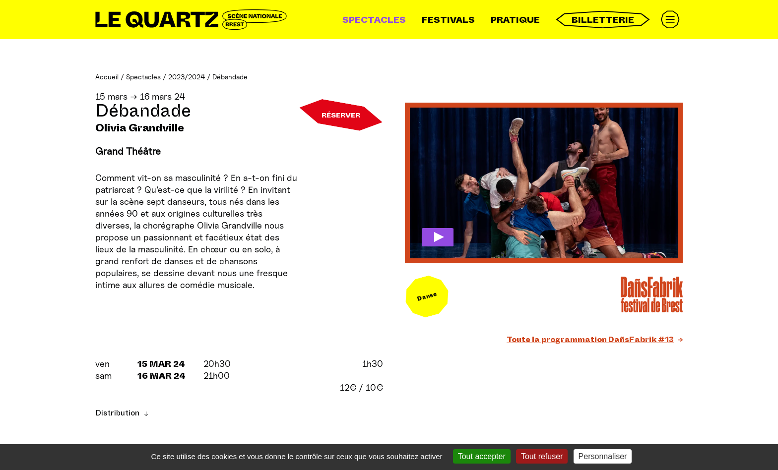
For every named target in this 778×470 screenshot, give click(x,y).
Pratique (515, 20)
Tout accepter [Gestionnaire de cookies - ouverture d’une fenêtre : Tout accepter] (482, 456)
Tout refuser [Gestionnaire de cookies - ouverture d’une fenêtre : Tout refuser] (542, 456)
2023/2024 (186, 76)
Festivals (448, 20)
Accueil (107, 76)
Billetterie (603, 19)
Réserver (341, 115)
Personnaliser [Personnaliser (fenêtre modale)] (603, 456)
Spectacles (374, 20)
